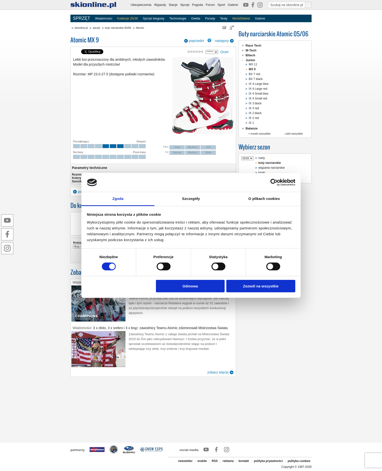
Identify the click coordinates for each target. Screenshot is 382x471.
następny (222, 41)
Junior (250, 60)
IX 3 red (254, 108)
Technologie (177, 18)
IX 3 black (255, 103)
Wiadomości (103, 18)
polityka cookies (299, 461)
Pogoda (197, 5)
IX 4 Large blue (258, 84)
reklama (228, 461)
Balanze (252, 128)
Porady (210, 18)
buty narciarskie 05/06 (118, 27)
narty (261, 158)
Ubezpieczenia (141, 5)
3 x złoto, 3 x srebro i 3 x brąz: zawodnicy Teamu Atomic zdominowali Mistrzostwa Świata (160, 328)
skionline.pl (81, 27)
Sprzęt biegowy (153, 18)
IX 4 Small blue (258, 93)
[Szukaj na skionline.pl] (308, 5)
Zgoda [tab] (118, 198)
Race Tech (253, 45)
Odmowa (190, 286)
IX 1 (251, 123)
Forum (210, 5)
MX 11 (253, 64)
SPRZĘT (81, 18)
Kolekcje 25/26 (127, 18)
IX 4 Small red (258, 98)
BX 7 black (256, 79)
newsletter (185, 461)
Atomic (140, 27)
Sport (221, 5)
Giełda (195, 18)
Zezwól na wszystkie (260, 286)
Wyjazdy (160, 5)
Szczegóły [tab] (191, 198)
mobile (202, 461)
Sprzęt (185, 5)
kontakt (244, 461)
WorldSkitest (241, 18)
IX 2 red (254, 118)
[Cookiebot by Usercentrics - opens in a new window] (274, 182)
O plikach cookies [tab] (264, 198)
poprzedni (196, 41)
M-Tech (251, 50)
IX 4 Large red (258, 88)
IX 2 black (255, 113)
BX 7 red (254, 74)
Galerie (233, 5)
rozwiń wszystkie (260, 133)
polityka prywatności (268, 461)
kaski (261, 172)
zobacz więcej (218, 372)
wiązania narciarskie (271, 167)
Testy (223, 18)
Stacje (173, 5)
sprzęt (96, 27)
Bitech (250, 55)
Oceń (224, 52)
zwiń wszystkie (294, 133)
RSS (215, 461)
